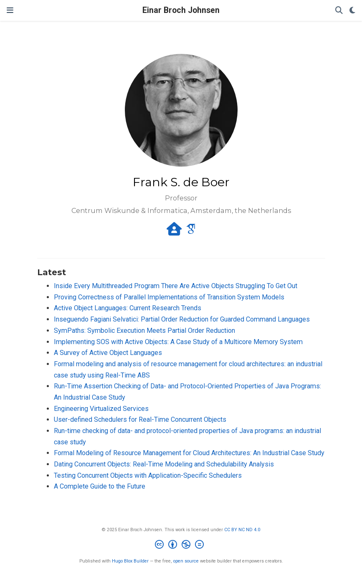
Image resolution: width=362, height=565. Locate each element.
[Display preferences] (352, 10)
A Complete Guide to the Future (99, 486)
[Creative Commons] (181, 545)
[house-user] (174, 232)
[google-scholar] (191, 232)
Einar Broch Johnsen (181, 10)
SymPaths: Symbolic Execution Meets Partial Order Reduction (144, 330)
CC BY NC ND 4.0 (242, 529)
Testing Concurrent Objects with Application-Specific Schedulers (148, 475)
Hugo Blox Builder (130, 561)
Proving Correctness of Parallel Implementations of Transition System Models (169, 297)
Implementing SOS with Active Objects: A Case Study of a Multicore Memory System (178, 342)
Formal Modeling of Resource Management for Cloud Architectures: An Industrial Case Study (189, 453)
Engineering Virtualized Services (101, 409)
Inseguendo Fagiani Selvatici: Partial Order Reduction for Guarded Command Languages (182, 319)
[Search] (339, 10)
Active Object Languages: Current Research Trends (127, 308)
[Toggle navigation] (10, 10)
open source (186, 561)
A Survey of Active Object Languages (108, 353)
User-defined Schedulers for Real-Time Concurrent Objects (140, 419)
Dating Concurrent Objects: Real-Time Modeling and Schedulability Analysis (164, 464)
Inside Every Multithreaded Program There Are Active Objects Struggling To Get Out (175, 286)
